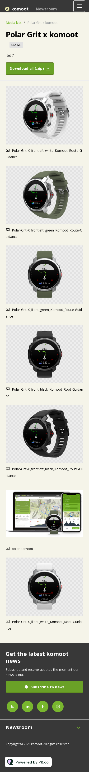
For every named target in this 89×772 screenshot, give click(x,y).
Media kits (14, 22)
